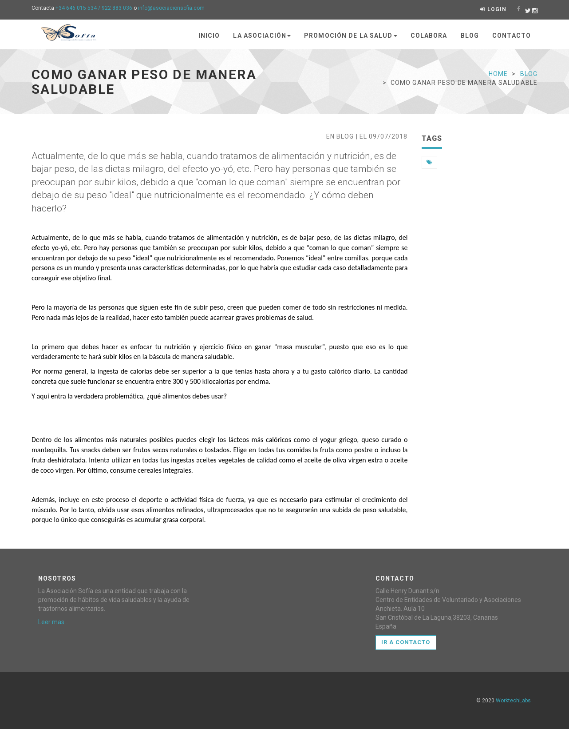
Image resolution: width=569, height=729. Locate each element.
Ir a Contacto (406, 642)
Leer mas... (53, 621)
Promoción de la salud (350, 35)
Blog (470, 35)
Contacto (511, 35)
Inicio (209, 35)
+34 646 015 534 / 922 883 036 (93, 8)
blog (528, 73)
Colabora (429, 35)
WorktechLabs (513, 700)
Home (498, 73)
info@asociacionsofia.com (171, 8)
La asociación (262, 35)
